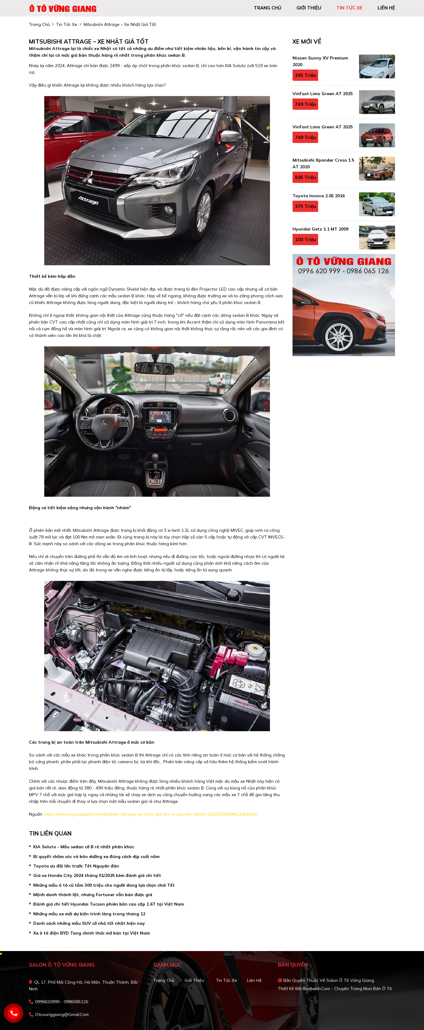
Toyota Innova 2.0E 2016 (319, 195)
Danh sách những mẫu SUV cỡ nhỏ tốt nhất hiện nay (89, 923)
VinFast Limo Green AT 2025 (323, 93)
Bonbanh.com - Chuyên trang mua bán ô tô (347, 988)
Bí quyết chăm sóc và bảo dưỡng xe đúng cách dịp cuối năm (96, 856)
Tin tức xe (226, 980)
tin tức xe (349, 8)
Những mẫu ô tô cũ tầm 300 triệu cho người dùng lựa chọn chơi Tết (104, 885)
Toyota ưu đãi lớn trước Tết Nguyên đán (76, 866)
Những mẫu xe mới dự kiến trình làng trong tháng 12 (89, 914)
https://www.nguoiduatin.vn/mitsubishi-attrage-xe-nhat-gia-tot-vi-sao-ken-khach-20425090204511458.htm (150, 814)
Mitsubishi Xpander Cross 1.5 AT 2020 (323, 163)
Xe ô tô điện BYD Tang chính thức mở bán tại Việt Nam (91, 933)
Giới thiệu (194, 980)
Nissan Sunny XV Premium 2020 (320, 61)
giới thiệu (308, 8)
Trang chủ (163, 980)
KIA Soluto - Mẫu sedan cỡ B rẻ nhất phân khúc (83, 846)
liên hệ (386, 8)
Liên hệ (254, 980)
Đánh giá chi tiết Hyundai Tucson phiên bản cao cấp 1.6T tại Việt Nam (108, 904)
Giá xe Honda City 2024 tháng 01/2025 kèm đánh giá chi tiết (97, 875)
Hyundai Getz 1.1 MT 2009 (320, 229)
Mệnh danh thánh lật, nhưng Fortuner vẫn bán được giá (92, 894)
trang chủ (267, 8)
